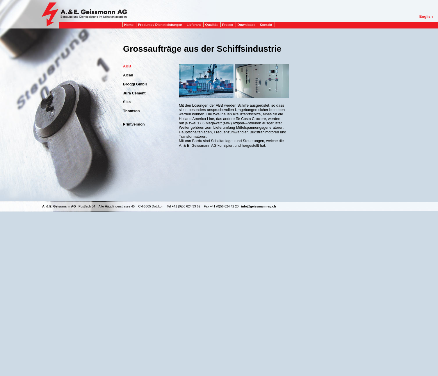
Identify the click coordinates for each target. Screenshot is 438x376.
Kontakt (266, 24)
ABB (127, 66)
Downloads (246, 24)
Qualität (211, 24)
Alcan (128, 75)
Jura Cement (134, 93)
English (426, 16)
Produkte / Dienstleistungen (160, 24)
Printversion (134, 124)
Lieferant (194, 24)
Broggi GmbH (135, 84)
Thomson (131, 111)
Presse (227, 24)
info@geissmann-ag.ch (258, 206)
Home (128, 24)
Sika (127, 102)
